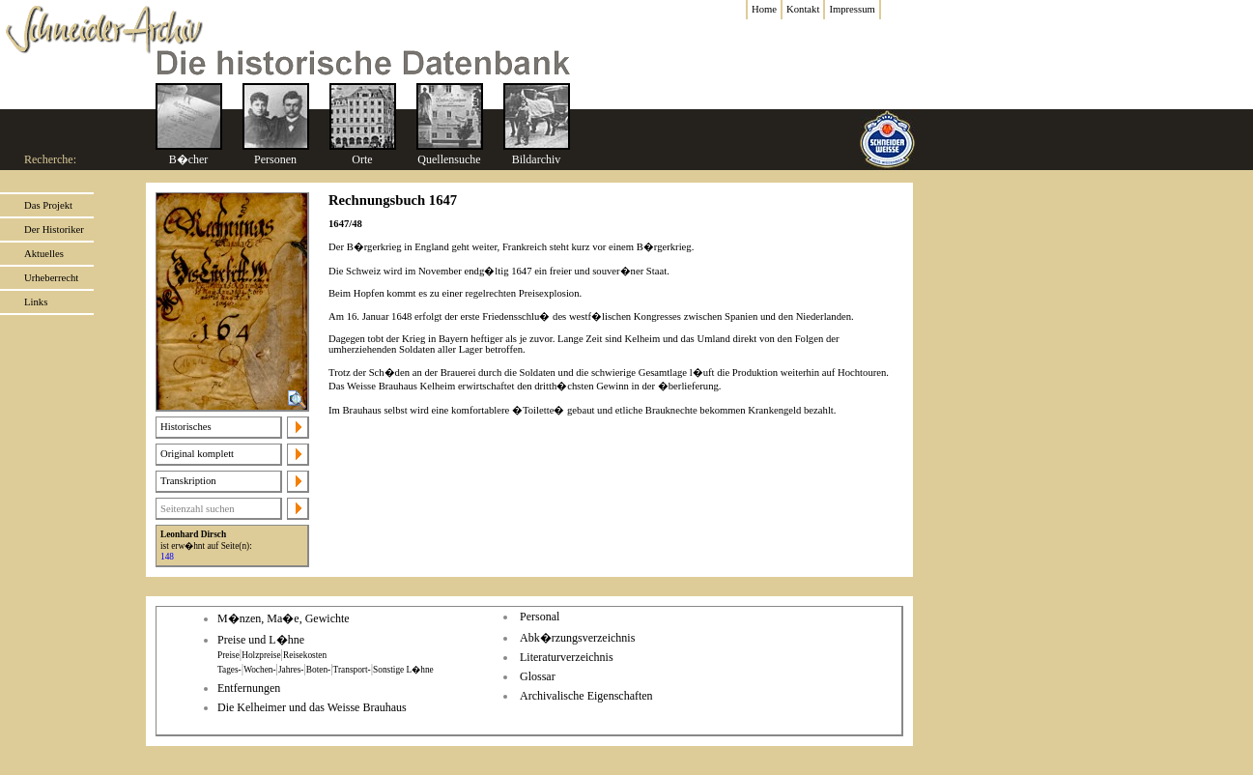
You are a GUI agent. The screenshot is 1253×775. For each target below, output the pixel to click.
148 (167, 556)
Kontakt (802, 9)
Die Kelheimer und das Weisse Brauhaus (312, 707)
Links (35, 302)
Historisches (186, 426)
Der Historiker (54, 229)
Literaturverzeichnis (566, 657)
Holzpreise (261, 655)
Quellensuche (448, 159)
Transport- (352, 670)
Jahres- (290, 670)
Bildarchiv (536, 159)
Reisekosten (305, 655)
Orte (362, 159)
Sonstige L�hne (403, 670)
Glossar (537, 676)
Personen (275, 159)
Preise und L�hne (260, 639)
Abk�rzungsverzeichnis (577, 638)
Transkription (188, 480)
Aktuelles (44, 253)
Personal (539, 616)
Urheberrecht (51, 278)
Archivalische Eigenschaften (586, 696)
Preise (228, 655)
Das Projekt (48, 205)
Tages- (229, 670)
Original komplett (197, 453)
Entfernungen (248, 688)
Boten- (318, 670)
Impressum (851, 9)
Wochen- (259, 670)
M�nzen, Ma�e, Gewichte (283, 618)
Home (764, 9)
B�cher (189, 159)
